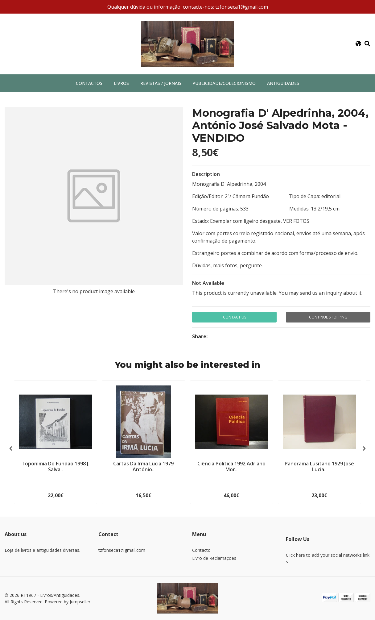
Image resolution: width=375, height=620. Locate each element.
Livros (121, 83)
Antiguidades (283, 83)
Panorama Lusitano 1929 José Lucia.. (319, 466)
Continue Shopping (328, 317)
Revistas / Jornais (160, 83)
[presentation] (11, 448)
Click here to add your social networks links (327, 558)
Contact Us (234, 317)
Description (206, 174)
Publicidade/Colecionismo (224, 83)
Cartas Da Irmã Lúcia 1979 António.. (143, 466)
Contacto (201, 550)
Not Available (208, 283)
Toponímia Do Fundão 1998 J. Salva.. (55, 466)
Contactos (89, 83)
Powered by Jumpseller (67, 602)
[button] (358, 44)
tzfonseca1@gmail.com (121, 550)
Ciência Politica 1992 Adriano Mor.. (231, 466)
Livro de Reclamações (214, 558)
